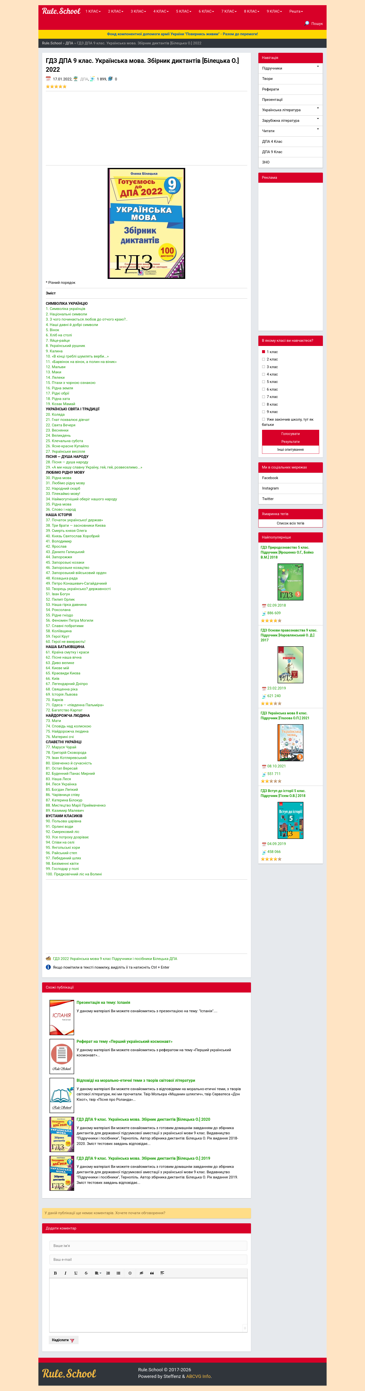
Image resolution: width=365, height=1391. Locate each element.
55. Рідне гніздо (59, 615)
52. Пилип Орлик (60, 599)
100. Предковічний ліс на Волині (74, 874)
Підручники (290, 68)
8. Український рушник (65, 345)
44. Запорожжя (59, 557)
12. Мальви (56, 367)
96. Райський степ (61, 853)
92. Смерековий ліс (62, 832)
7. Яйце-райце (58, 340)
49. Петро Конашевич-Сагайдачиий (76, 583)
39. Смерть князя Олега (66, 530)
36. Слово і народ (61, 509)
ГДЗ (56, 959)
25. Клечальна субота (64, 441)
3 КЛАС (138, 11)
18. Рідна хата (58, 399)
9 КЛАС (274, 11)
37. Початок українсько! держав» (74, 520)
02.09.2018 (274, 605)
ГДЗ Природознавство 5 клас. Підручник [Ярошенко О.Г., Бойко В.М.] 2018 (287, 552)
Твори (267, 78)
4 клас (272, 374)
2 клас (272, 359)
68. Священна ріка (62, 689)
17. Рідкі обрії (57, 393)
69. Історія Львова (62, 694)
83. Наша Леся (58, 779)
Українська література (290, 110)
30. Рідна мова (58, 478)
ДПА (84, 79)
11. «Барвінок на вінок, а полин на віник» (81, 362)
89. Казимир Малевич (65, 810)
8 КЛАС (251, 11)
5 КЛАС (183, 11)
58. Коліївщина (59, 631)
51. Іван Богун (58, 594)
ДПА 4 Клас (272, 141)
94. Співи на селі (60, 842)
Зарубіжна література (290, 120)
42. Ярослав (56, 546)
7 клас (272, 397)
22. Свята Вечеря (60, 425)
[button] (55, 1273)
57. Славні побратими (64, 626)
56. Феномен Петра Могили (69, 620)
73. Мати (53, 721)
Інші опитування (290, 450)
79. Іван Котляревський (66, 758)
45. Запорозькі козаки (65, 562)
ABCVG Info (198, 1376)
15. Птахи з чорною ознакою (71, 382)
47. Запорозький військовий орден (76, 573)
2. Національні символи (66, 314)
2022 (65, 959)
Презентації (272, 99)
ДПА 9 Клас (272, 152)
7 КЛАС (229, 11)
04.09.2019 (274, 844)
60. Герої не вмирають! (65, 641)
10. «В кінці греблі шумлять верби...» (77, 356)
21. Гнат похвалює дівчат (68, 419)
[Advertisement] (146, 128)
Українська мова (84, 959)
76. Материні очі (60, 737)
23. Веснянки (57, 430)
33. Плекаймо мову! (63, 493)
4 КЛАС (161, 11)
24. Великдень (58, 435)
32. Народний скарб (63, 488)
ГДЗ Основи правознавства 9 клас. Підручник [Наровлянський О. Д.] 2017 (289, 635)
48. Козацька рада (62, 578)
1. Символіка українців (65, 309)
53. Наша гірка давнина (66, 604)
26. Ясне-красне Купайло (67, 446)
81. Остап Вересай (62, 768)
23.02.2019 (274, 688)
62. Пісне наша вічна (64, 657)
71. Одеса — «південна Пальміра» (75, 705)
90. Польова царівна (63, 821)
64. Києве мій (57, 668)
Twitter (268, 499)
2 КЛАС (115, 11)
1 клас (272, 352)
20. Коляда (55, 414)
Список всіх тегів (290, 523)
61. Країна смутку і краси (67, 652)
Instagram (270, 488)
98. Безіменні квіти (62, 863)
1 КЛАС (93, 11)
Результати (291, 442)
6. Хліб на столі (59, 335)
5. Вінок (52, 330)
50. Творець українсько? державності (78, 589)
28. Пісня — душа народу (67, 462)
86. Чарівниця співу (63, 795)
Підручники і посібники (132, 959)
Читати (290, 130)
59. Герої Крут (57, 636)
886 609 (271, 613)
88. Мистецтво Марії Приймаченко (76, 805)
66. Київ (52, 678)
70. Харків (54, 700)
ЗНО (266, 162)
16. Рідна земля (59, 388)
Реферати (270, 89)
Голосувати (290, 434)
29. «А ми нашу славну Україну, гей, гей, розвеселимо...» (94, 467)
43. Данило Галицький (65, 552)
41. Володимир (59, 541)
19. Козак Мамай (60, 404)
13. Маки (53, 372)
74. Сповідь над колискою (68, 726)
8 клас (272, 404)
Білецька (160, 959)
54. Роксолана (58, 610)
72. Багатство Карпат (64, 710)
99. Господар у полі (62, 869)
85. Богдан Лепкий (62, 789)
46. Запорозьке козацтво (67, 567)
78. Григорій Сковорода (66, 752)
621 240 (271, 696)
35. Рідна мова (58, 504)
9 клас (105, 959)
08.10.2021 (274, 766)
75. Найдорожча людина (67, 731)
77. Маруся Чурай (61, 747)
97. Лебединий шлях (63, 858)
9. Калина (54, 351)
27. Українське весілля (65, 451)
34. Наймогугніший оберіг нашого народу (81, 499)
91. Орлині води (59, 826)
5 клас (272, 381)
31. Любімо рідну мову (65, 483)
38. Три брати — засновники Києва (76, 525)
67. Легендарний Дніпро (67, 684)
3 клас (272, 367)
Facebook (270, 478)
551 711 (271, 774)
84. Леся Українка (61, 784)
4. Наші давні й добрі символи (72, 325)
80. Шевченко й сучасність (69, 763)
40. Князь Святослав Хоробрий (73, 536)
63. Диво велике (60, 663)
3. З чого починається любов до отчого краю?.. (87, 319)
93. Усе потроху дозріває (67, 837)
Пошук (313, 23)
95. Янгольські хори (63, 847)
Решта (296, 11)
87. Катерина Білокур (64, 800)
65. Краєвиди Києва (63, 673)
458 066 (271, 851)
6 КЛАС (206, 11)
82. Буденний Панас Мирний (70, 773)
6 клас (272, 389)
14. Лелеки (55, 377)
